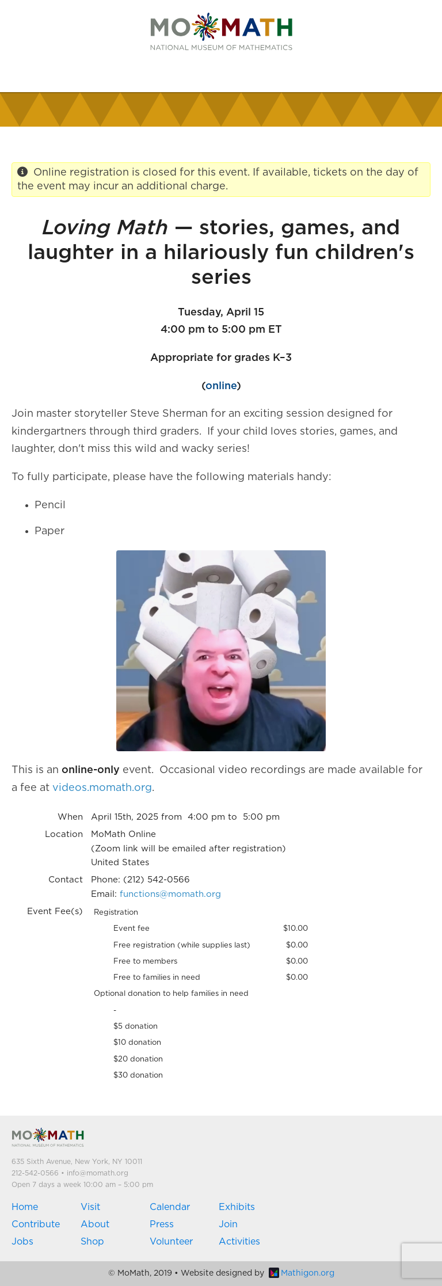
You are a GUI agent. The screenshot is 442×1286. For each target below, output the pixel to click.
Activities (239, 1241)
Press (162, 1224)
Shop (92, 1241)
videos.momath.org (102, 788)
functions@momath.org (170, 894)
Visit (90, 1207)
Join (228, 1224)
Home (25, 1207)
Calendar (170, 1207)
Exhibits (237, 1207)
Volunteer (171, 1241)
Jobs (22, 1241)
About (95, 1224)
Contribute (36, 1224)
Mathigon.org (301, 1273)
